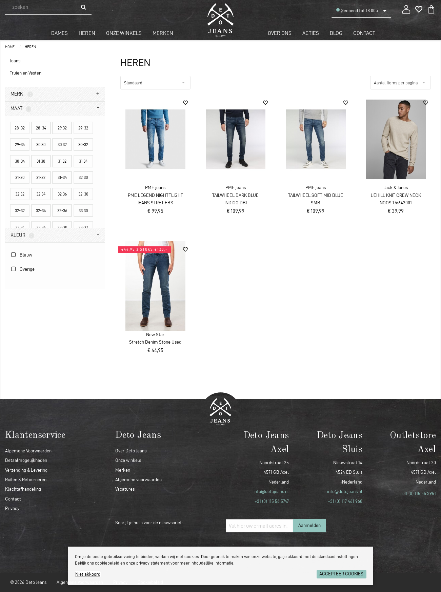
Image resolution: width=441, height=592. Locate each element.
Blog (336, 33)
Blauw (26, 255)
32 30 (83, 177)
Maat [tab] (21, 109)
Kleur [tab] (22, 235)
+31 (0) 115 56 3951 (418, 493)
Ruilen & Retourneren (25, 479)
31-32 (40, 177)
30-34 (20, 161)
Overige (27, 269)
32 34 (40, 193)
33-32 (83, 227)
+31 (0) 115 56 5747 (272, 501)
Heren (87, 33)
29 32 (62, 127)
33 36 (40, 227)
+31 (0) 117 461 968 (345, 501)
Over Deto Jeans (130, 450)
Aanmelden (309, 525)
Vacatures (125, 489)
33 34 (19, 227)
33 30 (83, 210)
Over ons (280, 33)
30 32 (62, 144)
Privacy (12, 508)
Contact (364, 33)
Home (10, 47)
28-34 (41, 127)
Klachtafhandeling (23, 489)
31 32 (62, 161)
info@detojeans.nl (271, 491)
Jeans (15, 60)
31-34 (62, 177)
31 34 (83, 161)
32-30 (83, 193)
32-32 (20, 210)
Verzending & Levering (26, 470)
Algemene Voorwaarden (28, 450)
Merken (163, 33)
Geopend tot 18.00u (357, 10)
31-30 (19, 177)
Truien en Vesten (25, 73)
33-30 (62, 227)
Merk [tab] (22, 94)
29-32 (83, 127)
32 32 (19, 193)
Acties (310, 33)
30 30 (40, 144)
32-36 (62, 210)
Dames (59, 33)
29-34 (20, 144)
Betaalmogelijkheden (26, 460)
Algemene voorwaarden (138, 479)
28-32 (20, 127)
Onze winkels (124, 33)
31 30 (41, 161)
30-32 (83, 144)
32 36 (62, 193)
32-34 (41, 210)
